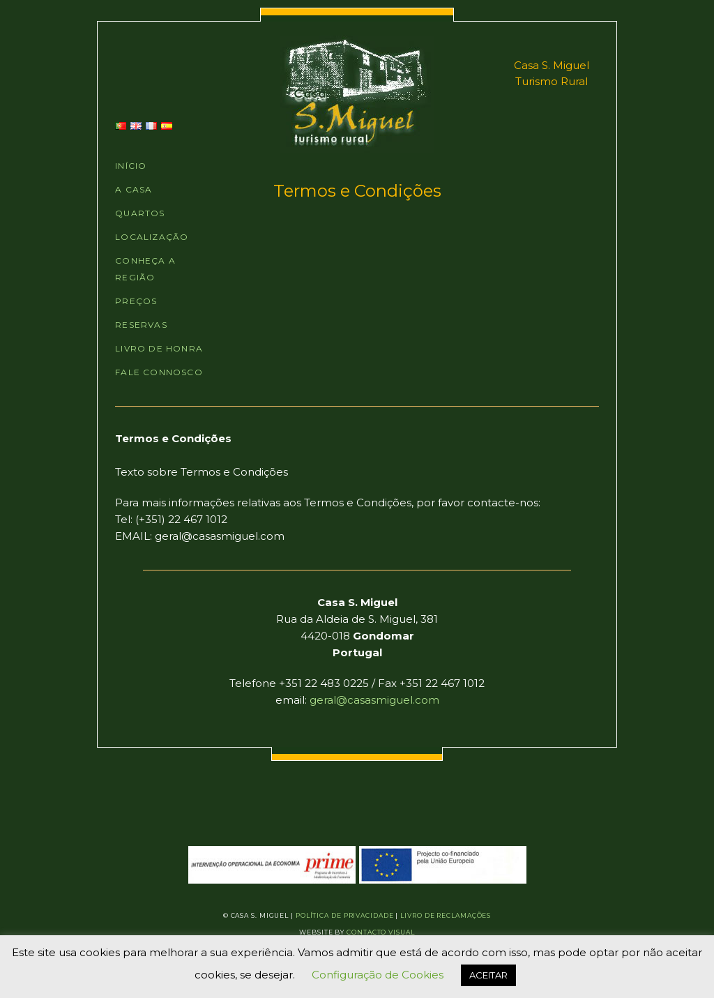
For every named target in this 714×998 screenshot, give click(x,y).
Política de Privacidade (345, 915)
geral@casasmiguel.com (374, 699)
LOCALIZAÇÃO (151, 237)
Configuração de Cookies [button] (377, 974)
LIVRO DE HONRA (159, 348)
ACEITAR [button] (488, 975)
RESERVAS (141, 324)
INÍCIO (130, 165)
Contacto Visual (381, 932)
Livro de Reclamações (445, 915)
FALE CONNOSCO (159, 372)
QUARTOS (140, 213)
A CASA (133, 189)
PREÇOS (136, 301)
